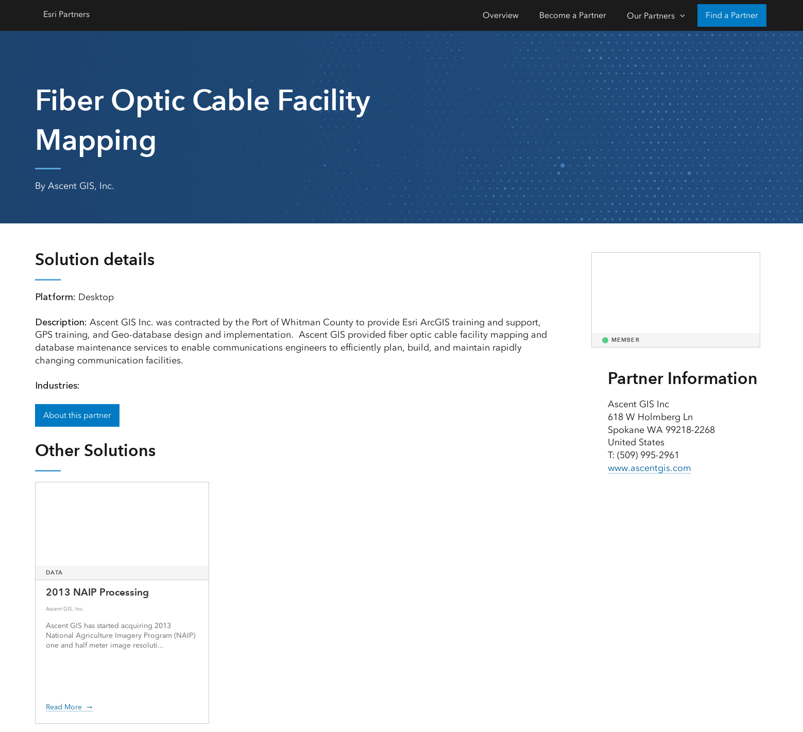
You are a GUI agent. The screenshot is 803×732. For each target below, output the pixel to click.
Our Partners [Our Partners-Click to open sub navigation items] (651, 16)
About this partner (77, 415)
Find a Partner (732, 15)
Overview (501, 15)
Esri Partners (66, 14)
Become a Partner (572, 15)
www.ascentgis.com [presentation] (649, 468)
